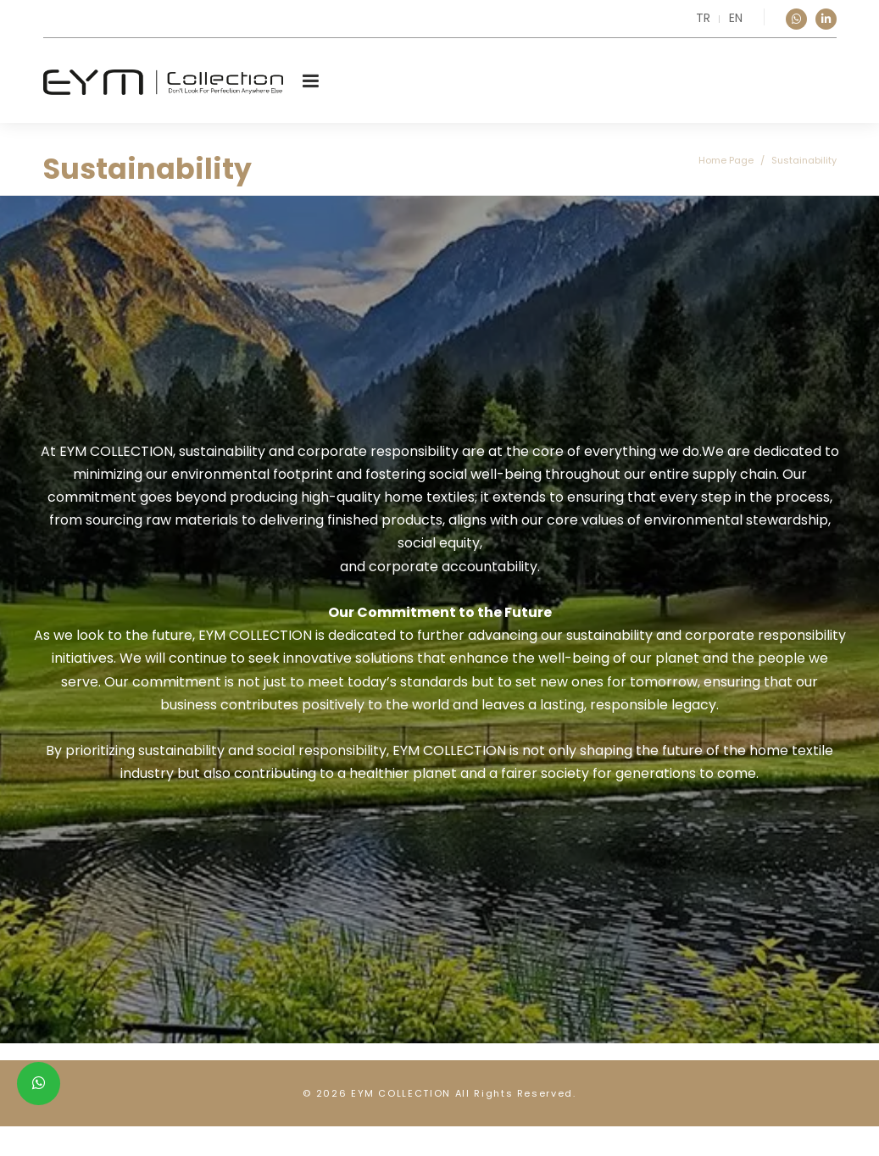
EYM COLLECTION (401, 1093)
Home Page (726, 160)
